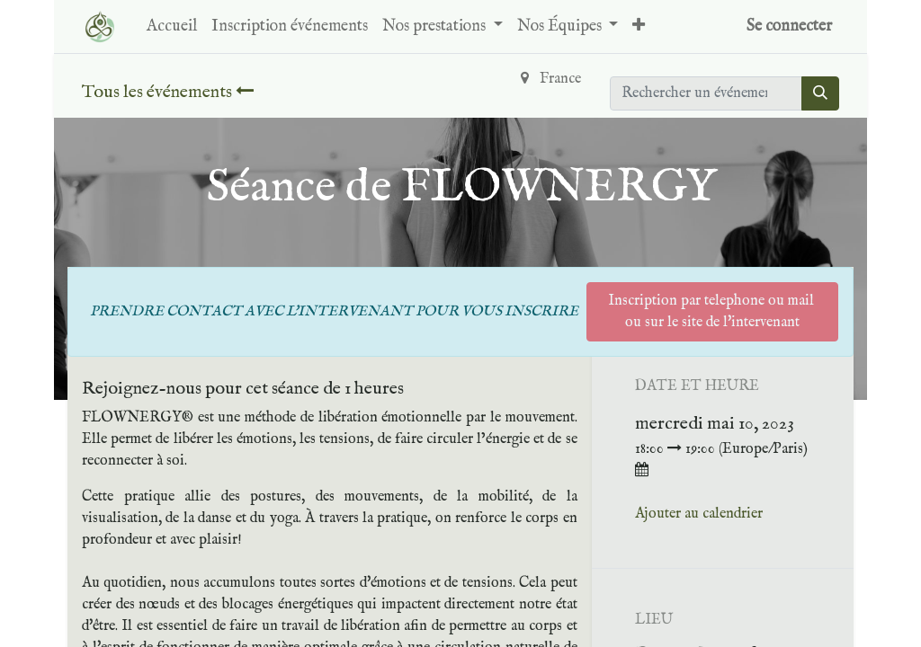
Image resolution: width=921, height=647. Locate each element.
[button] (638, 26)
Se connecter (789, 26)
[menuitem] (171, 26)
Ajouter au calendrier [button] (699, 514)
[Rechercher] (820, 93)
